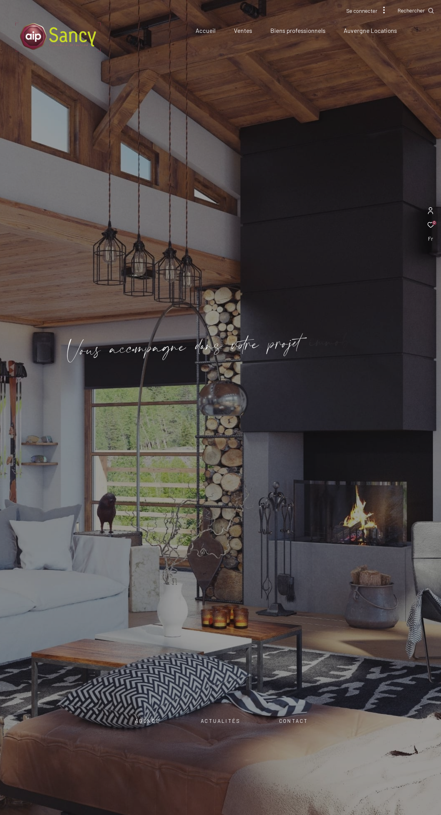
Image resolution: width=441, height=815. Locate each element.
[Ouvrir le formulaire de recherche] (416, 10)
